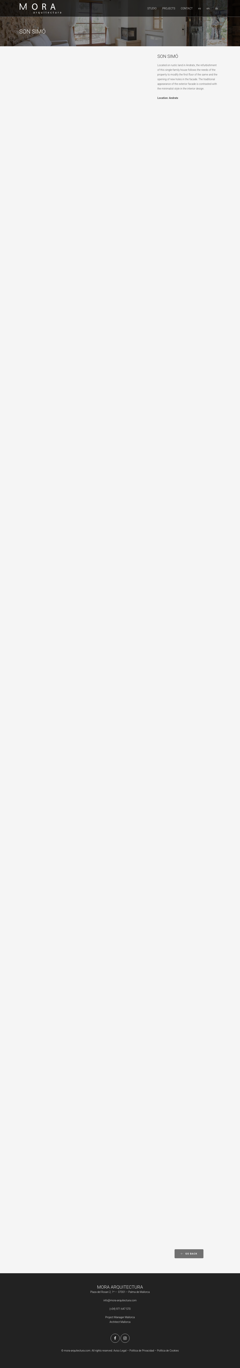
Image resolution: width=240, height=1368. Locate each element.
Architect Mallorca (120, 1321)
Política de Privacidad (142, 1350)
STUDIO (152, 8)
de (216, 8)
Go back (189, 1253)
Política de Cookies (168, 1350)
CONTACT (187, 8)
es (199, 8)
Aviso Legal (120, 1350)
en (208, 8)
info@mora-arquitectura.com (120, 1300)
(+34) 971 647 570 (120, 1308)
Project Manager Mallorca (120, 1317)
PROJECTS (168, 8)
